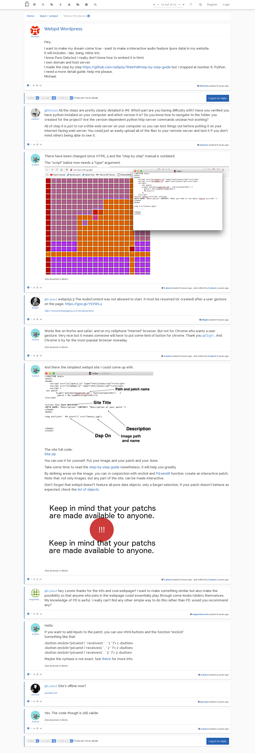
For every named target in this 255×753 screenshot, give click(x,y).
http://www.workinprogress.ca (60, 311)
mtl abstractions (85, 311)
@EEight (208, 335)
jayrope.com (51, 693)
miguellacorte (36, 599)
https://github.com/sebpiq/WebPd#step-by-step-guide (127, 67)
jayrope (35, 694)
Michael (35, 36)
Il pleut (35, 164)
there (106, 659)
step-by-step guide (104, 467)
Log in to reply (218, 98)
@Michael (51, 110)
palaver (35, 119)
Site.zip (50, 454)
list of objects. (89, 489)
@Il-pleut (50, 299)
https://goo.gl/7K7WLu (83, 304)
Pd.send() (163, 473)
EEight (35, 308)
